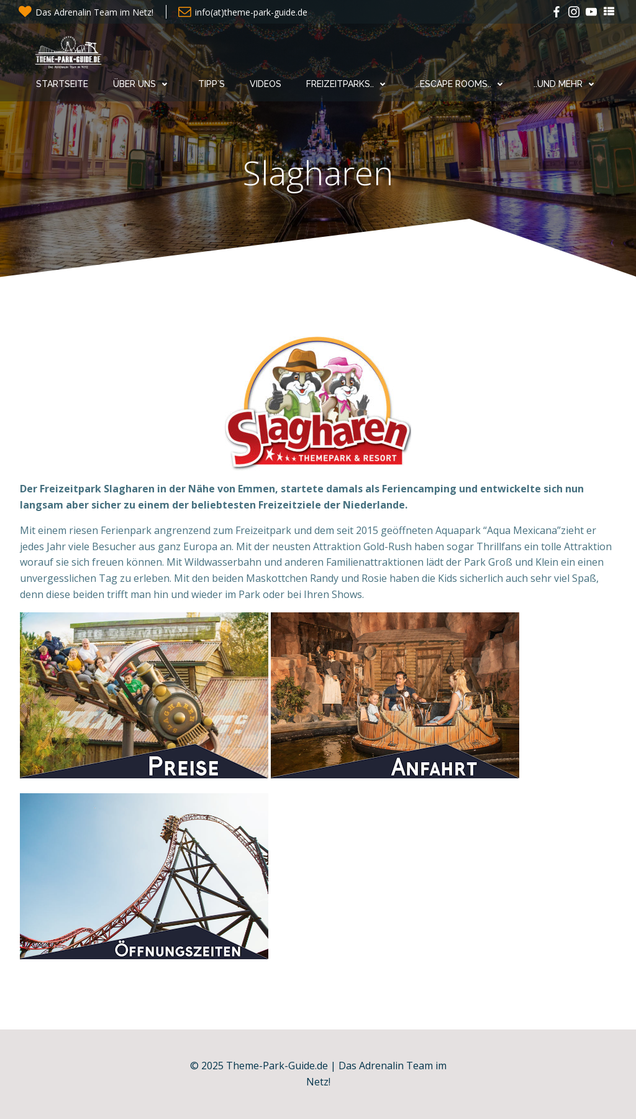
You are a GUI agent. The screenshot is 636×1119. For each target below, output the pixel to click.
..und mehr (567, 84)
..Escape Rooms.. (462, 84)
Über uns (143, 84)
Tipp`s (211, 84)
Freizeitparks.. (348, 84)
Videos (265, 84)
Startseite (62, 84)
